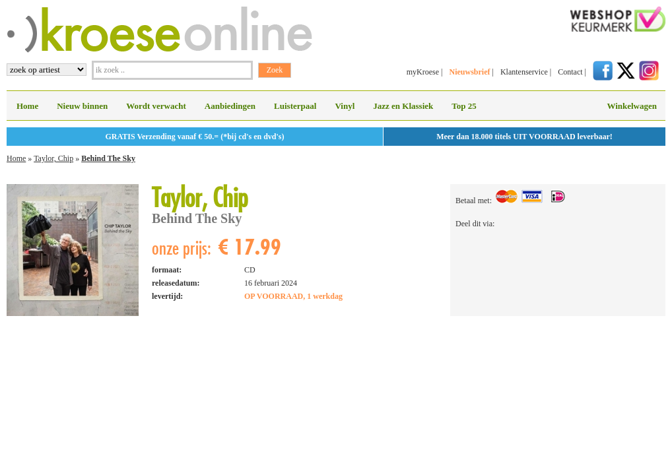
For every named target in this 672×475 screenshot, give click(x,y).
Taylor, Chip (53, 158)
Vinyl (344, 106)
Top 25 (464, 106)
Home (27, 106)
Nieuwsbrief (469, 72)
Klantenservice (524, 72)
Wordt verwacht (156, 106)
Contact (570, 72)
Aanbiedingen (230, 106)
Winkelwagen (632, 106)
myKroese (423, 72)
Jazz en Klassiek (403, 106)
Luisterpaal (295, 106)
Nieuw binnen (82, 106)
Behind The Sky (108, 158)
